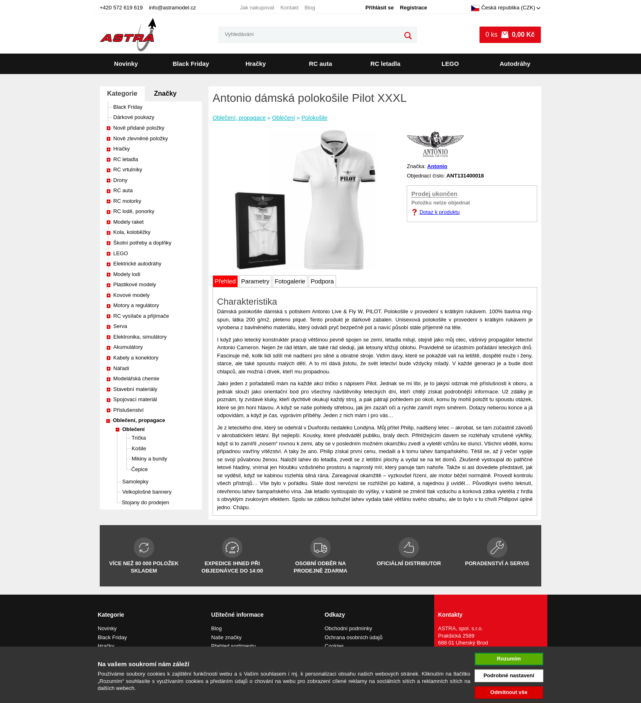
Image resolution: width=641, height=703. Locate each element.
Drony (120, 180)
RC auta (320, 63)
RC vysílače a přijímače (141, 316)
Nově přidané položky (138, 128)
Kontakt (289, 7)
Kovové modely (131, 295)
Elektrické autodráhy (137, 264)
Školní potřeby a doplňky (142, 243)
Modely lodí (126, 274)
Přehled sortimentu (233, 646)
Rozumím (509, 659)
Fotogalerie (290, 281)
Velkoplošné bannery (147, 492)
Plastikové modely (134, 284)
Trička (139, 438)
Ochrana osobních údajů (354, 637)
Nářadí (121, 368)
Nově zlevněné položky (140, 138)
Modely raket (128, 222)
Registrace (413, 7)
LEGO (450, 63)
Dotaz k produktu (439, 212)
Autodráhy (515, 63)
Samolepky (135, 481)
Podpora (322, 281)
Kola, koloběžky (131, 232)
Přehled (225, 281)
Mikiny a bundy (149, 459)
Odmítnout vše (508, 692)
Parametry (255, 281)
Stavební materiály (135, 389)
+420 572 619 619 (121, 7)
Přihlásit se (379, 7)
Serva (120, 326)
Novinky (126, 63)
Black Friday (191, 63)
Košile (139, 448)
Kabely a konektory (136, 358)
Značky (165, 93)
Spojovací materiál (135, 399)
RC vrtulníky (127, 169)
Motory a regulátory (136, 305)
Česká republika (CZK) (503, 8)
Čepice (139, 469)
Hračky (255, 63)
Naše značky (226, 637)
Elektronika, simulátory (140, 337)
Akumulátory (128, 347)
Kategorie (122, 93)
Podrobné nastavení (509, 675)
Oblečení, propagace (139, 420)
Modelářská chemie (136, 378)
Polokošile (314, 118)
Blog (310, 7)
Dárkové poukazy (133, 117)
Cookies (334, 646)
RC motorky (127, 201)
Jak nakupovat (257, 7)
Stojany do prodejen (145, 502)
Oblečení (133, 429)
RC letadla (385, 63)
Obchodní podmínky (348, 628)
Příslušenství (128, 410)
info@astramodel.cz (172, 7)
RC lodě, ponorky (133, 211)
